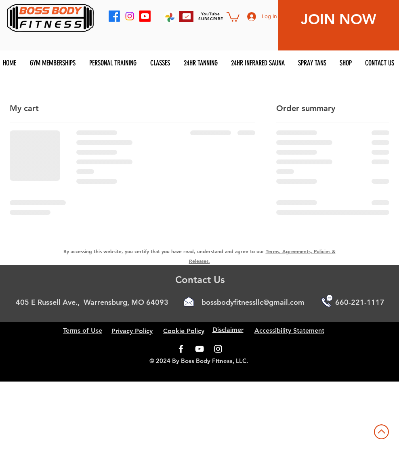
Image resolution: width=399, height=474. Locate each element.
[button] (233, 16)
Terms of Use (82, 330)
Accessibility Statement (289, 330)
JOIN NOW (338, 19)
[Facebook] (181, 349)
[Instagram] (218, 349)
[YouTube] (199, 349)
